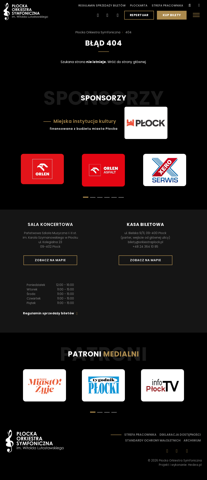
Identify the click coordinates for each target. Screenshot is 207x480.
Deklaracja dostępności (180, 435)
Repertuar (139, 15)
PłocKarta (138, 5)
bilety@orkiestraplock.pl (145, 242)
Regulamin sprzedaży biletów (102, 5)
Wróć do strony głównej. (126, 62)
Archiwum (192, 440)
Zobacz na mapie (52, 261)
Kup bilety (173, 16)
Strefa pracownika (167, 5)
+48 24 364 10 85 (145, 246)
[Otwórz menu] (196, 15)
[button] (92, 197)
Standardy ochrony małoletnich (153, 440)
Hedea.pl (195, 465)
